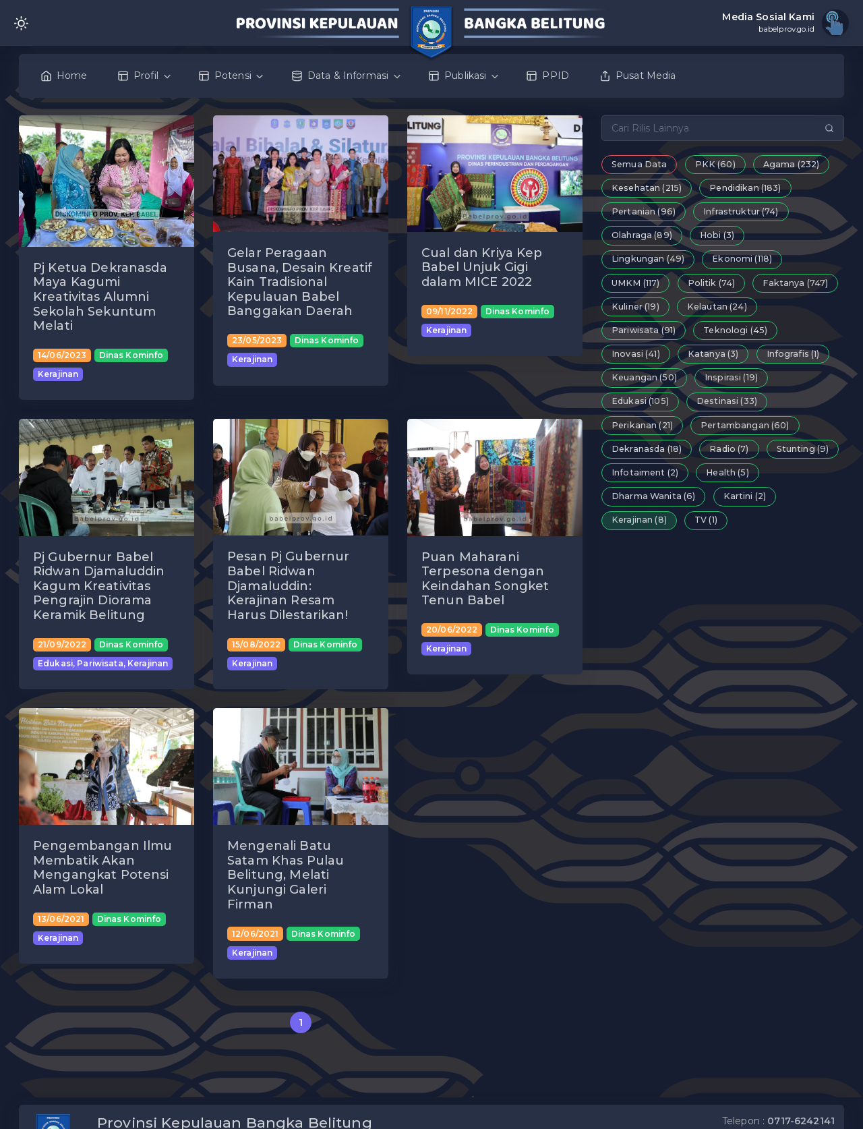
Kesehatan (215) (647, 188)
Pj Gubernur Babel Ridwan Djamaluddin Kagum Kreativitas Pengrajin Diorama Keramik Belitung (99, 586)
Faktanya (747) (795, 283)
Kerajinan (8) (639, 520)
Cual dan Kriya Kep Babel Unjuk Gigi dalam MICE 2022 (482, 267)
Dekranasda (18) (647, 449)
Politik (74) (712, 283)
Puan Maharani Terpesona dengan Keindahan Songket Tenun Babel (485, 579)
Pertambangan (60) (745, 425)
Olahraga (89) (642, 235)
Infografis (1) (793, 354)
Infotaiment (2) (645, 472)
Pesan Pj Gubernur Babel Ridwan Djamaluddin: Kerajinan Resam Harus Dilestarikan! (288, 585)
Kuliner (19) (635, 306)
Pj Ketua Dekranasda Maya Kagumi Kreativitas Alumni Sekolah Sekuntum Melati (100, 296)
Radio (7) (728, 449)
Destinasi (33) (726, 401)
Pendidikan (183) (745, 188)
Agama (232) (791, 164)
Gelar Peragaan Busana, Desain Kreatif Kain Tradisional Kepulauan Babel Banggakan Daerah (299, 281)
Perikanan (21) (642, 425)
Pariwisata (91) (644, 330)
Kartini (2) (745, 496)
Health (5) (727, 472)
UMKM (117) (635, 283)
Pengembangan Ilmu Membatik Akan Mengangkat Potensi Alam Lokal (102, 867)
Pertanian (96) (644, 211)
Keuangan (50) (644, 377)
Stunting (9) (803, 449)
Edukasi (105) (640, 401)
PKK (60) (715, 164)
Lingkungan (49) (648, 259)
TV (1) (705, 520)
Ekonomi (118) (742, 259)
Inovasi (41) (636, 354)
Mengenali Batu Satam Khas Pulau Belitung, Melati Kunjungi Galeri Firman (285, 874)
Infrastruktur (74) (741, 211)
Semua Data (639, 164)
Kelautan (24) (717, 306)
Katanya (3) (713, 354)
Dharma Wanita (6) (653, 496)
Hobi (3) (717, 235)
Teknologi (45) (735, 330)
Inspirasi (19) (731, 377)
